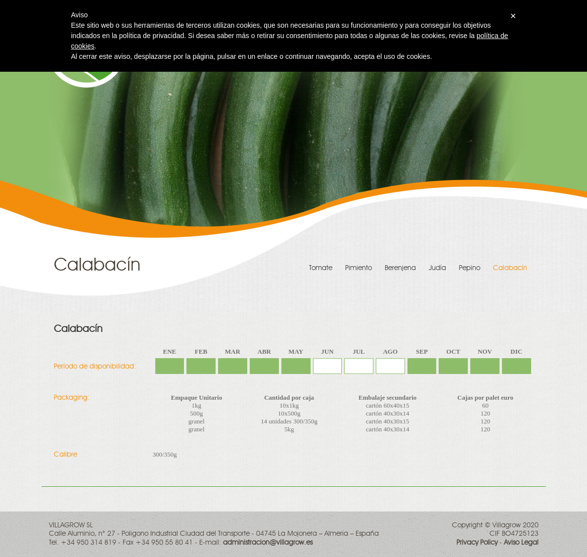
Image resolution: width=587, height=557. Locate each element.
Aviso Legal (521, 542)
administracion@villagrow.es (268, 542)
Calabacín (510, 268)
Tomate (320, 268)
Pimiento (358, 268)
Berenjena (400, 268)
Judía (437, 268)
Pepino (469, 268)
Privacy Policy (476, 542)
